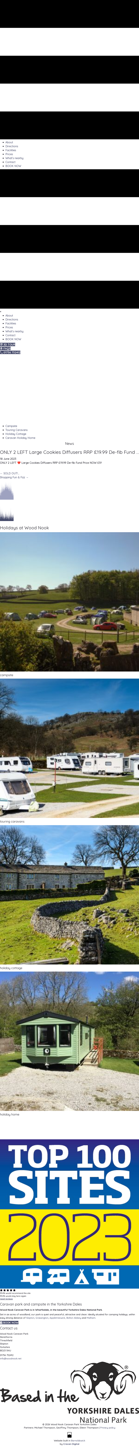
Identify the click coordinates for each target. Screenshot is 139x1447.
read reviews (6, 1299)
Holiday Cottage (15, 434)
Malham (91, 1317)
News (69, 443)
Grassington (42, 1317)
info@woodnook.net (10, 1358)
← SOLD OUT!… (9, 473)
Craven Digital (71, 1444)
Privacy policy (107, 1427)
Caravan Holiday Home (20, 438)
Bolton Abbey (73, 1317)
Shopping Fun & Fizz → (14, 477)
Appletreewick (57, 1317)
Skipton (30, 1317)
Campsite (11, 426)
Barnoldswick (78, 1440)
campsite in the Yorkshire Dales (56, 1304)
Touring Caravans (16, 430)
